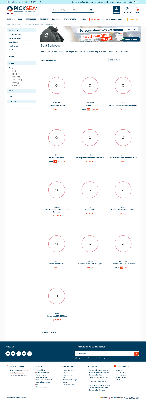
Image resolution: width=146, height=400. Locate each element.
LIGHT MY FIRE (17, 80)
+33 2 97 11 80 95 (35, 2)
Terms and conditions (21, 397)
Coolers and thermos (15, 38)
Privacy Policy (11, 397)
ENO (14, 71)
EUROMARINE (17, 77)
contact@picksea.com (17, 373)
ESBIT (14, 74)
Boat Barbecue (13, 46)
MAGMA (15, 83)
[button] (95, 19)
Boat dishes (12, 50)
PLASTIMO (16, 86)
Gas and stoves (13, 42)
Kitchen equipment (15, 34)
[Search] (73, 10)
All (12, 68)
